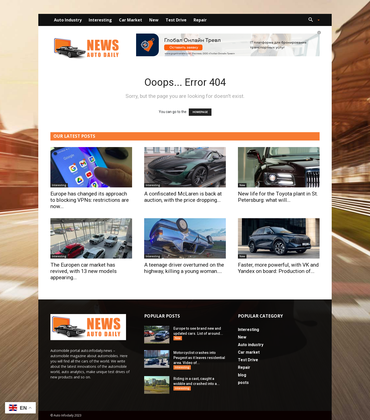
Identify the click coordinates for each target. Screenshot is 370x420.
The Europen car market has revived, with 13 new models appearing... (83, 271)
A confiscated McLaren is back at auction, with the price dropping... (183, 197)
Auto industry (68, 20)
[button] (312, 20)
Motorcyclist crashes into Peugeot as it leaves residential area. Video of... (199, 358)
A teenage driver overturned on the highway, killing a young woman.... (184, 268)
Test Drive (176, 20)
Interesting (100, 20)
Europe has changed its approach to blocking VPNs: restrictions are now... (89, 200)
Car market (130, 20)
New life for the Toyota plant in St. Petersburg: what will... (278, 197)
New (154, 20)
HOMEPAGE (200, 112)
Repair (200, 20)
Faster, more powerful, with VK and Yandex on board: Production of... (278, 268)
